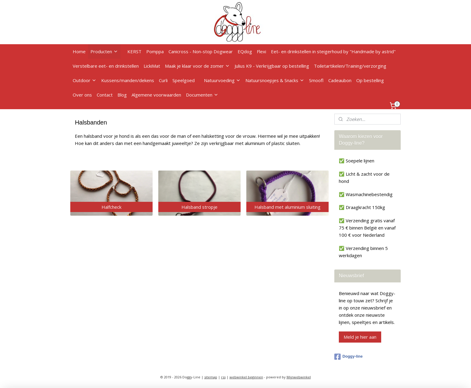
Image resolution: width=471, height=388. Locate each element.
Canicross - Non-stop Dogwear (201, 51)
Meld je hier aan (360, 337)
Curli (163, 80)
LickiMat (152, 66)
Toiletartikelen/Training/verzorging (350, 66)
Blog (122, 95)
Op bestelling (370, 80)
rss (223, 377)
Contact (105, 95)
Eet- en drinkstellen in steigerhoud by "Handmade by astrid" (333, 51)
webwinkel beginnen (246, 377)
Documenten (202, 95)
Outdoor (84, 80)
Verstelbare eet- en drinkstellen (106, 66)
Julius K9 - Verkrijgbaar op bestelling (272, 66)
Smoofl (316, 80)
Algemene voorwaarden (156, 95)
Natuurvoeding (222, 80)
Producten (104, 51)
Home (79, 51)
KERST (134, 51)
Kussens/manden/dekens (127, 80)
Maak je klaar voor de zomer (197, 66)
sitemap (210, 377)
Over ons (82, 95)
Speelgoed (183, 80)
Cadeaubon (339, 80)
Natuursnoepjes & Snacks (274, 80)
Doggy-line (348, 356)
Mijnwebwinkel (299, 377)
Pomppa (155, 51)
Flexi (261, 51)
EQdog (245, 51)
